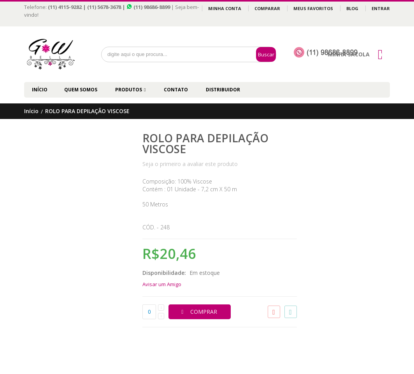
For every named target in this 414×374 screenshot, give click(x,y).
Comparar (267, 8)
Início (31, 111)
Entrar (381, 8)
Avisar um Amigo (161, 284)
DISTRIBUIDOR (223, 89)
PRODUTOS (128, 89)
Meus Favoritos (313, 8)
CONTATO (176, 89)
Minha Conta (224, 8)
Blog (352, 8)
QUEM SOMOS (80, 89)
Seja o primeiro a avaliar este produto (190, 164)
